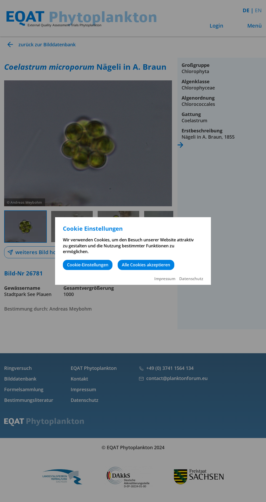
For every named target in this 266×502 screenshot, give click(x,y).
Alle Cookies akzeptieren (146, 265)
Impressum (164, 278)
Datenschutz (191, 278)
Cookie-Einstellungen (87, 265)
